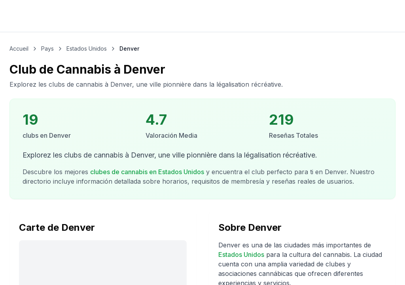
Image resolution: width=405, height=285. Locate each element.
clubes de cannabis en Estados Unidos (147, 172)
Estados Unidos (241, 254)
